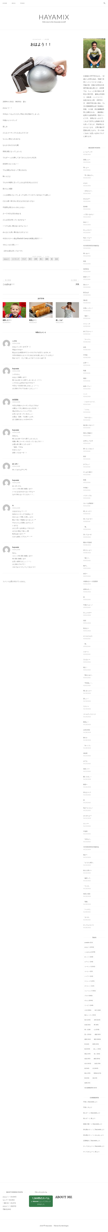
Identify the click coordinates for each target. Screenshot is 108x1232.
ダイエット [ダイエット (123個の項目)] (89, 986)
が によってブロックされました (40, 1201)
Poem (22, 3)
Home (5, 3)
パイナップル (87, 495)
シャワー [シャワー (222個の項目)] (88, 976)
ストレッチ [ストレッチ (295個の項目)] (89, 981)
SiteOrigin (64, 1226)
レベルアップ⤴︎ (87, 152)
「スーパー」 (87, 339)
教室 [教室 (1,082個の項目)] (97, 1039)
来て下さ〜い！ (88, 331)
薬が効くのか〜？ (88, 425)
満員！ (85, 378)
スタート (86, 652)
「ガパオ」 (86, 917)
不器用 (85, 831)
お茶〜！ (86, 363)
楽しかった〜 (87, 511)
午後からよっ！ (88, 605)
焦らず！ (86, 1113)
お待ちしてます (88, 441)
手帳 (4, 1209)
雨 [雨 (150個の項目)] (86, 1078)
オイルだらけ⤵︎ (87, 636)
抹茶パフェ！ (87, 386)
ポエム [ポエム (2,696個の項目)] (88, 1000)
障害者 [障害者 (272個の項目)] (97, 1073)
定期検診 (86, 1141)
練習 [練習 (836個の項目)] (97, 1058)
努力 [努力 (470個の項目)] (87, 1020)
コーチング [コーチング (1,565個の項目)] (89, 966)
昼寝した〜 (86, 160)
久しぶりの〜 (87, 613)
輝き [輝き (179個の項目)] (87, 1073)
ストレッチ (86, 324)
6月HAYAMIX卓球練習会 (91, 246)
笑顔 (84, 620)
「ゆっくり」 (87, 745)
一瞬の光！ (6, 1203)
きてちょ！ (86, 464)
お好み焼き (86, 730)
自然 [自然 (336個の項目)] (97, 1063)
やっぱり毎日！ (88, 472)
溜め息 (85, 300)
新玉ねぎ (86, 292)
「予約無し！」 (88, 683)
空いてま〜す (87, 534)
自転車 (85, 753)
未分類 (47, 39)
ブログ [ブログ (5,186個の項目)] (88, 995)
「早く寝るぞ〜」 (88, 175)
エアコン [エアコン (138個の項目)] (88, 961)
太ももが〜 (86, 199)
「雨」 (85, 644)
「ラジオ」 (86, 886)
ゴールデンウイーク (89, 714)
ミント (85, 394)
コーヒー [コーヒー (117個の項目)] (88, 971)
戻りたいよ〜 (87, 550)
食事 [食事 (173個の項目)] (87, 1083)
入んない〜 (86, 659)
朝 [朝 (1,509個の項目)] (87, 1049)
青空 (84, 456)
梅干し (85, 566)
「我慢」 (86, 902)
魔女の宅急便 (87, 542)
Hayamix (54, 17)
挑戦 (46, 259)
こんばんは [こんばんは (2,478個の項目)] (89, 952)
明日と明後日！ (88, 433)
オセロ (85, 183)
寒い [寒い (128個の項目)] (87, 1029)
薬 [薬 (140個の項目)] (86, 1068)
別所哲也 (86, 269)
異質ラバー (86, 277)
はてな (85, 761)
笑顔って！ (86, 769)
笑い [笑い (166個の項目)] (97, 1054)
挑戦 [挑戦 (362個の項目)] (87, 1039)
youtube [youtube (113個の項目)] (88, 942)
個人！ (85, 667)
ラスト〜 (86, 706)
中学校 (85, 355)
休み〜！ (86, 222)
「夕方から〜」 (88, 191)
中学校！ (86, 488)
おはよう (6, 259)
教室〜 (85, 784)
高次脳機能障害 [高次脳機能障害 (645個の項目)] (90, 1088)
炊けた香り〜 (87, 870)
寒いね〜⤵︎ (86, 253)
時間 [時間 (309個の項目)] (95, 1044)
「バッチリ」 (87, 909)
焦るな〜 (86, 628)
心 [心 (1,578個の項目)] (96, 1029)
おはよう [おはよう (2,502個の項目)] (89, 947)
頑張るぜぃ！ (87, 589)
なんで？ (6, 1200)
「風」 (85, 527)
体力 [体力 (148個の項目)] (98, 1010)
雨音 (84, 261)
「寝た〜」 (86, 558)
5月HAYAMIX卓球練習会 (91, 847)
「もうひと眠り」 (88, 862)
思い (41, 259)
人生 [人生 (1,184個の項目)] (87, 1010)
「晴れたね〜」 (88, 675)
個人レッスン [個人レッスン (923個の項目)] (90, 1015)
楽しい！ (86, 699)
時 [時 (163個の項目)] (86, 1044)
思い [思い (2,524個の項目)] (87, 1034)
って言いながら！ (88, 214)
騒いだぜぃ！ (87, 777)
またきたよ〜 (87, 816)
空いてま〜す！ (88, 519)
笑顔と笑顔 (86, 894)
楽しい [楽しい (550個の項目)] (97, 1049)
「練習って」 (87, 878)
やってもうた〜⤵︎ (88, 925)
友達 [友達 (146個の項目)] (87, 1024)
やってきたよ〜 (88, 1146)
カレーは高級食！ (88, 503)
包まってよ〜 (87, 238)
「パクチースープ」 (89, 402)
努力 (30, 259)
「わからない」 (88, 417)
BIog (14, 3)
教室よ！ (86, 722)
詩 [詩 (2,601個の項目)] (95, 1068)
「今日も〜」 (87, 839)
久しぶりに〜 (87, 230)
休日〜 (85, 574)
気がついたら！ (88, 808)
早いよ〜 (86, 167)
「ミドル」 (86, 410)
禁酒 (84, 480)
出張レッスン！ (88, 308)
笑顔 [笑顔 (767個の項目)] (87, 1058)
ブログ (24, 259)
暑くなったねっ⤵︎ (88, 449)
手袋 (84, 1102)
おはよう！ (6, 1197)
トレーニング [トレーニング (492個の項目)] (90, 991)
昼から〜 (86, 285)
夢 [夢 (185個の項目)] (96, 1024)
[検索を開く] (104, 3)
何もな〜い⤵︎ (87, 792)
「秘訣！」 (86, 316)
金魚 (84, 347)
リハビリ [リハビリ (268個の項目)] (88, 1005)
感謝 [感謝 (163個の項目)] (98, 1034)
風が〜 (85, 855)
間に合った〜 (87, 691)
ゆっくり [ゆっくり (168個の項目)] (88, 957)
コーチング (15, 259)
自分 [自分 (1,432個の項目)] (87, 1063)
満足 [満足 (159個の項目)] (87, 1054)
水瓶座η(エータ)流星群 (90, 581)
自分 (56, 259)
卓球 (35, 259)
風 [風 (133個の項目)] (95, 1078)
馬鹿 (84, 371)
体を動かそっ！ (88, 1129)
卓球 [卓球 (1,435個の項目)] (97, 1020)
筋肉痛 (85, 206)
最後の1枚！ (87, 1124)
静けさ (85, 738)
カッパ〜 (86, 823)
